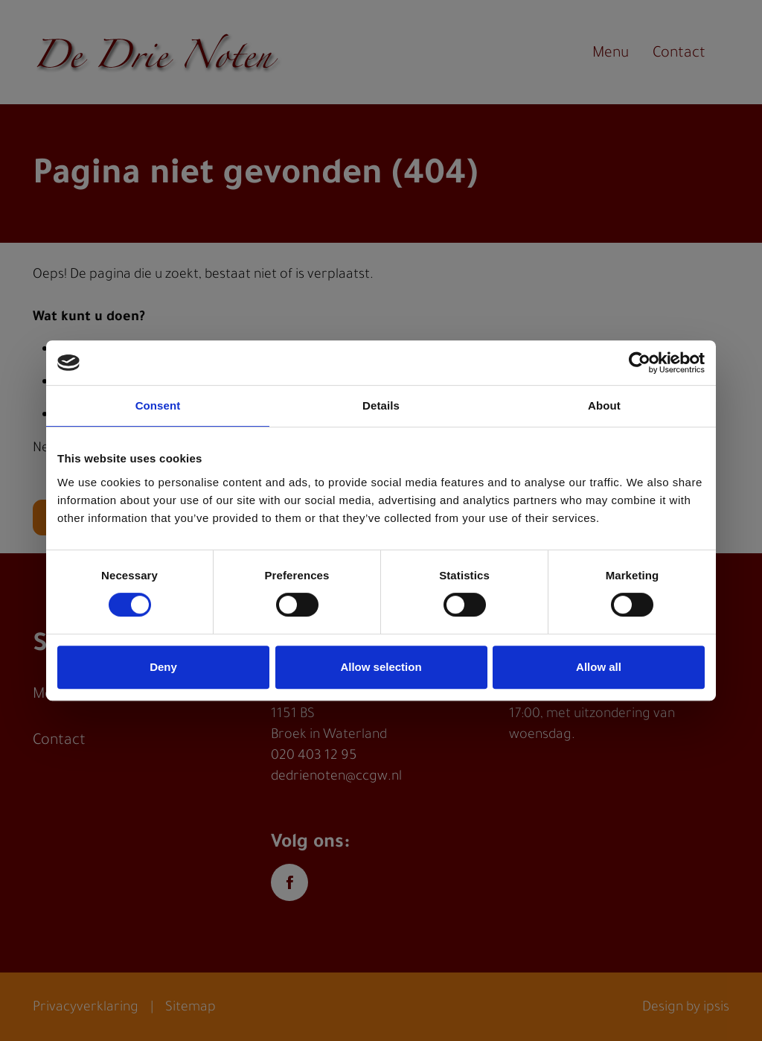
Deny (163, 666)
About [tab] (604, 405)
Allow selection (380, 666)
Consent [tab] (158, 405)
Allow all (598, 666)
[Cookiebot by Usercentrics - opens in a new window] (639, 362)
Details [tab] (381, 405)
